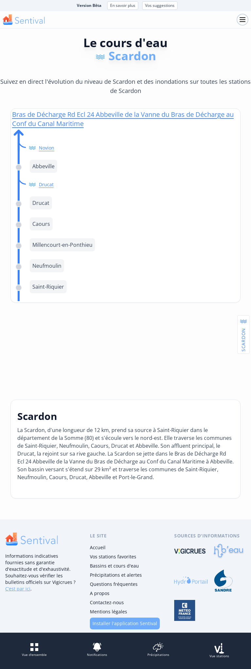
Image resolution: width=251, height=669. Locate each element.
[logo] (31, 539)
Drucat (46, 184)
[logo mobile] (24, 19)
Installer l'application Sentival (124, 623)
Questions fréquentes (114, 584)
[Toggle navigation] (242, 20)
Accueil (98, 547)
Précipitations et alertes (116, 575)
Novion (46, 148)
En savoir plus (122, 5)
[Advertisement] (125, 351)
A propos (99, 593)
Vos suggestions (160, 5)
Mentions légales (108, 611)
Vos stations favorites (113, 556)
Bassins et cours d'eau (114, 566)
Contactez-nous (107, 602)
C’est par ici (17, 589)
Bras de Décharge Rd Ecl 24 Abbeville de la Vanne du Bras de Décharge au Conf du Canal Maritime (123, 119)
